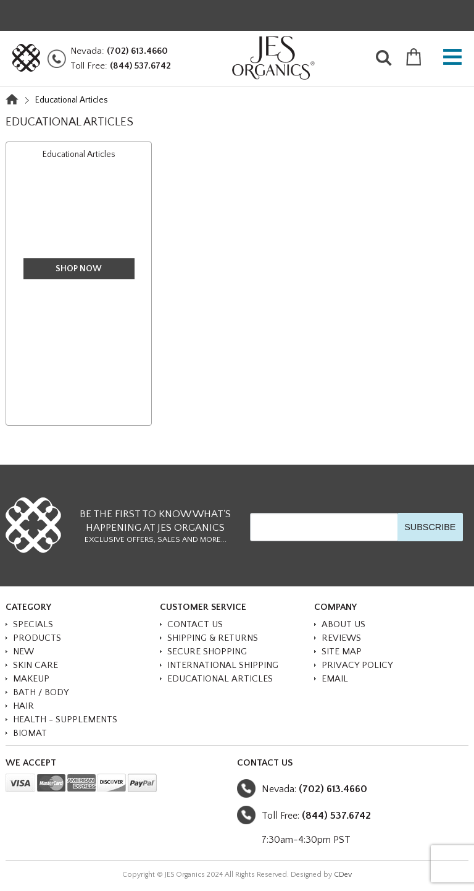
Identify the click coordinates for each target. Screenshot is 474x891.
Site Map (342, 651)
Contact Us (195, 624)
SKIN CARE (35, 665)
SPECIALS (33, 624)
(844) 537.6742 (140, 66)
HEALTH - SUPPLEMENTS (65, 719)
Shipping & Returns (212, 638)
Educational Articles (79, 154)
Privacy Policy (357, 665)
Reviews (341, 638)
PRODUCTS (37, 638)
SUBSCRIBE (429, 527)
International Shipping (222, 665)
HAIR (23, 706)
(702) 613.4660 (137, 51)
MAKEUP (31, 679)
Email (335, 679)
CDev (343, 875)
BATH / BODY (41, 692)
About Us (343, 624)
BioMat (30, 733)
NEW (23, 651)
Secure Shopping (207, 651)
